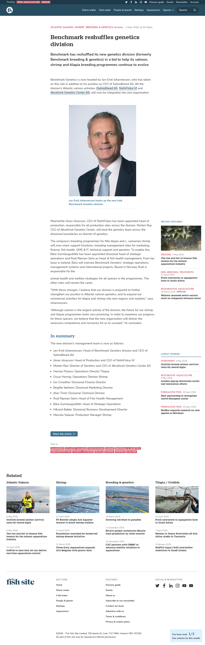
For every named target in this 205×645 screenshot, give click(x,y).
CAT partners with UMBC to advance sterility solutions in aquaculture (123, 547)
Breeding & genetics (99, 27)
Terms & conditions (116, 616)
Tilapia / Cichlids (83, 451)
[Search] (187, 10)
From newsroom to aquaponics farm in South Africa (179, 279)
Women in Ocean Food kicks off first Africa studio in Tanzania (176, 535)
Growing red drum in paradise (123, 519)
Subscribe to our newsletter (120, 600)
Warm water (89, 10)
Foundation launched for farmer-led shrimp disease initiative (76, 535)
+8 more (118, 27)
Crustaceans (96, 448)
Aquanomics (153, 10)
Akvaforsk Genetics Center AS (69, 92)
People (99, 451)
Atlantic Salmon (61, 27)
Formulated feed (171, 392)
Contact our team (115, 606)
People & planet (122, 10)
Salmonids (57, 448)
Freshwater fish (61, 451)
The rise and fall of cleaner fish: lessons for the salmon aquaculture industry (179, 261)
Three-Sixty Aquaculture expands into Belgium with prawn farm (75, 549)
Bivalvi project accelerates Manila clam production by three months (126, 532)
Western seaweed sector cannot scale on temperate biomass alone (181, 297)
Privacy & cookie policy (118, 621)
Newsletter (182, 2)
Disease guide (156, 2)
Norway (120, 451)
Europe (109, 451)
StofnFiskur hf (128, 88)
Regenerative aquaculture (177, 289)
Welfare (166, 254)
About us (110, 595)
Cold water (105, 10)
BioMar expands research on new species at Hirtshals (180, 412)
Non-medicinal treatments (177, 272)
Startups (139, 10)
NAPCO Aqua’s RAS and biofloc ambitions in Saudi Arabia (174, 549)
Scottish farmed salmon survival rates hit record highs (180, 366)
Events (170, 2)
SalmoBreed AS (107, 88)
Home (59, 584)
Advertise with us (115, 611)
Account (194, 2)
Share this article (64, 433)
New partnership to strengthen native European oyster (179, 397)
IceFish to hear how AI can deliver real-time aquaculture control (26, 552)
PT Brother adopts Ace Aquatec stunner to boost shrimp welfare (74, 521)
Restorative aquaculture (176, 375)
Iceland (131, 451)
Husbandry (168, 361)
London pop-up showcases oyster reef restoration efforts (180, 383)
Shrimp (46, 2)
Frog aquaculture (28, 2)
